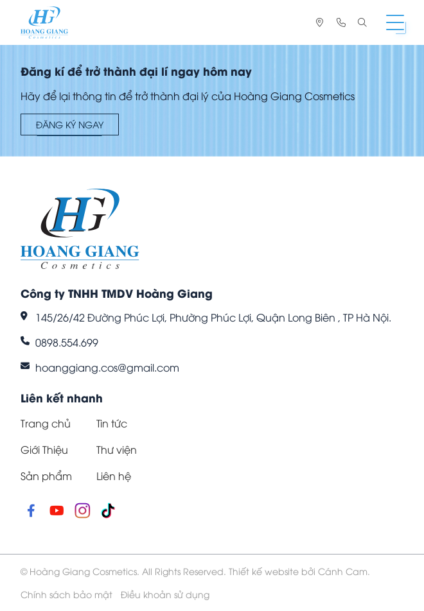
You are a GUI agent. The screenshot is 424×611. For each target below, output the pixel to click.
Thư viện (116, 449)
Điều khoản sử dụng (165, 594)
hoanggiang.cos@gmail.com (107, 367)
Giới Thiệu (44, 449)
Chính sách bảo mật (66, 594)
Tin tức (111, 423)
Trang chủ (46, 423)
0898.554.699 (66, 342)
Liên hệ (113, 476)
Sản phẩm (46, 476)
